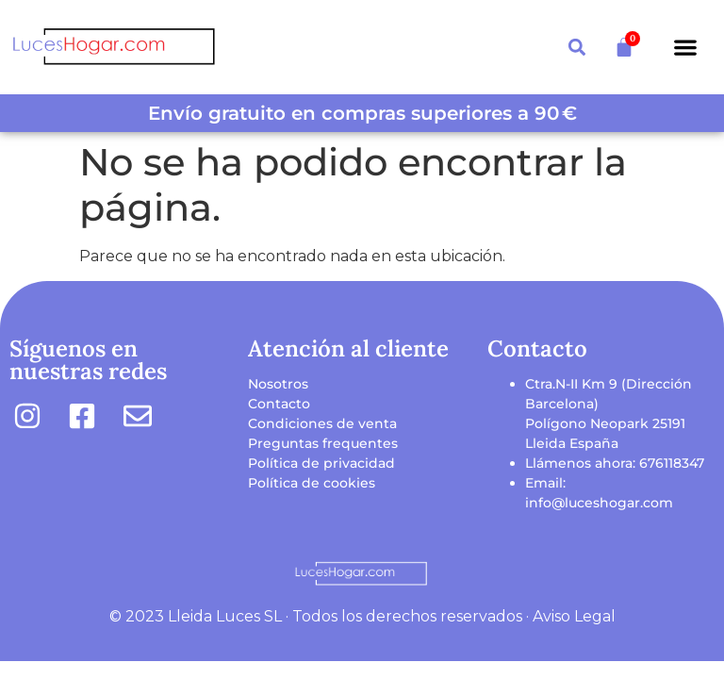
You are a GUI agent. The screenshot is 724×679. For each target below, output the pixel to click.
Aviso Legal (574, 616)
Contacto (279, 403)
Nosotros (278, 383)
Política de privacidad (321, 463)
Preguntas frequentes (323, 443)
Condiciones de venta (322, 423)
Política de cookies (311, 482)
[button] (684, 47)
